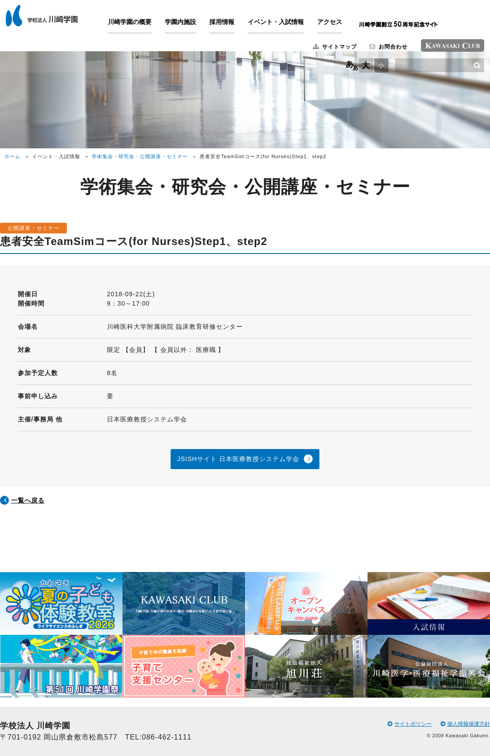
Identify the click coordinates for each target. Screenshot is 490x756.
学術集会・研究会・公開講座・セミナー (140, 156)
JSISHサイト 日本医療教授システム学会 (238, 458)
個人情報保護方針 (465, 724)
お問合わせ (377, 51)
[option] (61, 635)
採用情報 (233, 25)
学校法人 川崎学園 (54, 19)
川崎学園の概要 (141, 25)
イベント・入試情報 (288, 25)
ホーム (12, 156)
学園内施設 (192, 25)
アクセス (341, 25)
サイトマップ (323, 51)
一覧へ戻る (28, 500)
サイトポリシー (410, 724)
